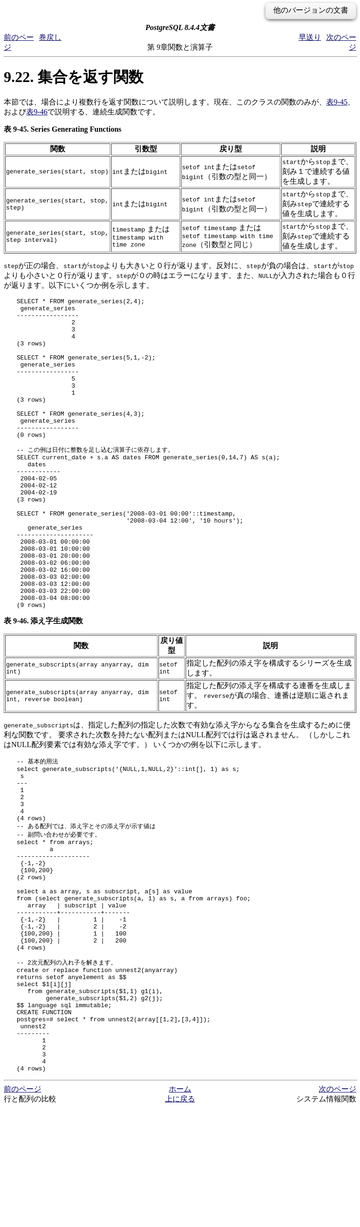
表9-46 (36, 112)
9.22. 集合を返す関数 (73, 76)
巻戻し (50, 37)
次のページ (337, 1208)
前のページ (22, 1208)
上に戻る (180, 1218)
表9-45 (336, 102)
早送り (310, 37)
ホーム (180, 1208)
